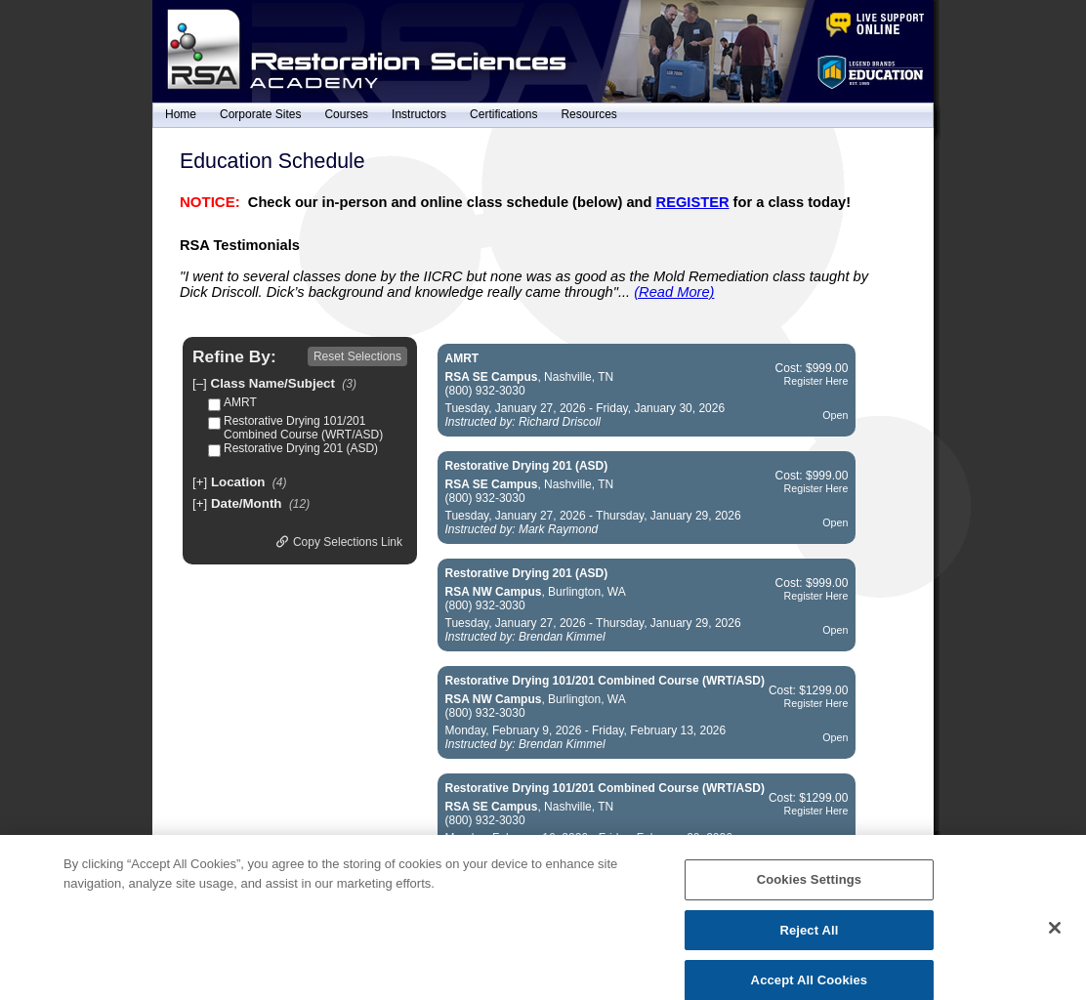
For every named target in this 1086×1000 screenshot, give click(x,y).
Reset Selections (357, 356)
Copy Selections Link (339, 542)
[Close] (1054, 943)
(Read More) (674, 292)
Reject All (808, 945)
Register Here (816, 381)
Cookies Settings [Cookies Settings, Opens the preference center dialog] (809, 895)
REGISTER (693, 202)
